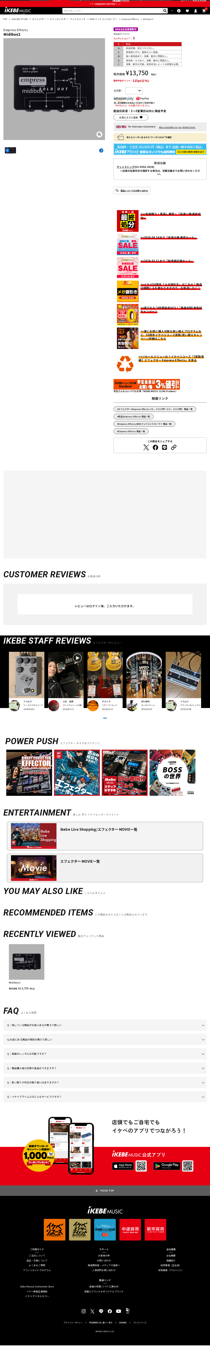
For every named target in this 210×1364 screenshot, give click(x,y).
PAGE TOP (107, 1209)
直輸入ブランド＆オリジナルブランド (104, 1310)
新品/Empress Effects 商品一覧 (134, 426)
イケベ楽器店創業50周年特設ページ (105, 11)
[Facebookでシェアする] (155, 457)
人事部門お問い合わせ (103, 1288)
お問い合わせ (104, 1279)
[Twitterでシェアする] (146, 457)
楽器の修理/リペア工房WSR (103, 1305)
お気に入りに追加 (128, 127)
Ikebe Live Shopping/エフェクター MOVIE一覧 (98, 847)
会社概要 (171, 1274)
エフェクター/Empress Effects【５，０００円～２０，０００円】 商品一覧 (155, 418)
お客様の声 (104, 1274)
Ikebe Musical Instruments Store (37, 1305)
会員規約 (123, 1341)
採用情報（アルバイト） (171, 1288)
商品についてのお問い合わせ (134, 200)
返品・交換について (37, 1279)
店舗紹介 (171, 1279)
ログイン (185, 4)
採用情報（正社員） (171, 1284)
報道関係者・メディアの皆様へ (104, 1284)
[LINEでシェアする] (164, 457)
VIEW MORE (105, 732)
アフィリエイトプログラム (37, 1288)
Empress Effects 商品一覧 (131, 440)
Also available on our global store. (177, 137)
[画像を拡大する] (99, 144)
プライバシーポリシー (73, 1341)
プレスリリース (140, 1341)
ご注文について (37, 1274)
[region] (104, 986)
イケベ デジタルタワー (37, 1314)
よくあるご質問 (37, 1284)
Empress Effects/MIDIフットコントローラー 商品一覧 (145, 433)
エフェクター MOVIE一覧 (80, 879)
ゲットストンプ (125, 177)
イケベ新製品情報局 (37, 1310)
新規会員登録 (199, 4)
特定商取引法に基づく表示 (100, 1341)
